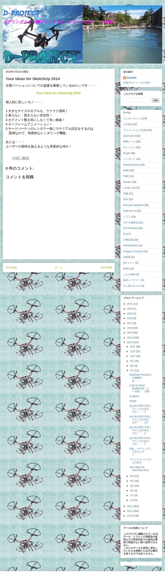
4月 (132, 485)
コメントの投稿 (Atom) (62, 276)
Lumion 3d (129, 187)
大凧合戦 (128, 239)
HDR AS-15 (129, 210)
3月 (132, 490)
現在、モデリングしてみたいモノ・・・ (140, 451)
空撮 (125, 193)
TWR (126, 176)
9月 (132, 361)
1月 (132, 500)
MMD (126, 170)
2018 (130, 318)
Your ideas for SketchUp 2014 (58, 93)
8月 (132, 365)
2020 (130, 308)
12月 (133, 346)
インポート (129, 159)
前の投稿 (106, 267)
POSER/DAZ (130, 245)
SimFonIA (128, 135)
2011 (130, 511)
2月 (132, 495)
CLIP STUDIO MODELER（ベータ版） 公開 (139, 388)
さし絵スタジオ (131, 285)
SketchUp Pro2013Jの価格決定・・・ (140, 377)
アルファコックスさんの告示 (140, 461)
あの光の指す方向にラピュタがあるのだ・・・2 (140, 430)
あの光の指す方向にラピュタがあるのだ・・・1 (140, 441)
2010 (130, 515)
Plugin (126, 153)
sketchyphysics (131, 164)
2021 (130, 303)
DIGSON (131, 77)
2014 (130, 337)
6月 (132, 476)
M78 (125, 199)
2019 (130, 313)
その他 (127, 124)
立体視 (127, 257)
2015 (130, 332)
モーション (129, 147)
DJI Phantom (130, 228)
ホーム (59, 267)
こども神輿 (129, 274)
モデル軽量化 (130, 222)
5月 (132, 480)
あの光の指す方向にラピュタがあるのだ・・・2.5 (140, 419)
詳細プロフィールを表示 (136, 82)
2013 (130, 342)
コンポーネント (131, 118)
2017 (130, 323)
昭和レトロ (129, 141)
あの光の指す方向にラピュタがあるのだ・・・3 (140, 408)
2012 (130, 506)
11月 (133, 351)
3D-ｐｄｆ (129, 262)
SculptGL (134, 396)
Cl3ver (132, 401)
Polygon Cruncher (133, 251)
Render (127, 182)
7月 (132, 370)
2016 (130, 328)
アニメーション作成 (134, 130)
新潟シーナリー (131, 280)
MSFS (126, 268)
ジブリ (127, 216)
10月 (133, 356)
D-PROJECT (21, 13)
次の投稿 (11, 267)
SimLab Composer (133, 205)
